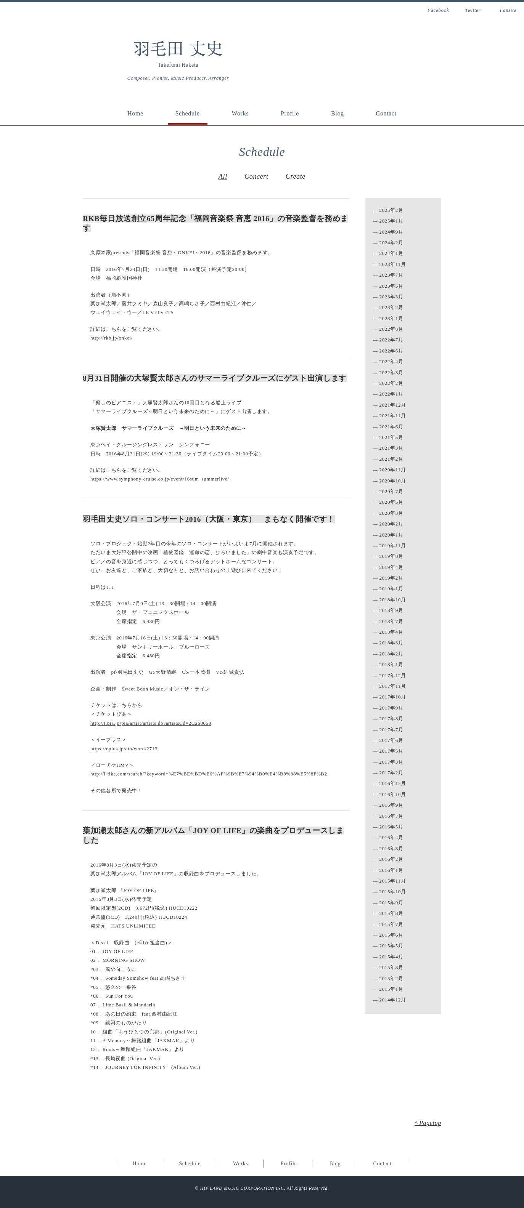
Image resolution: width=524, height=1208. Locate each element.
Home (135, 113)
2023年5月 (391, 286)
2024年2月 (391, 242)
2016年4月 (391, 837)
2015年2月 (391, 978)
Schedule (187, 113)
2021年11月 (392, 415)
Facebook (438, 10)
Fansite (508, 10)
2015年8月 (391, 913)
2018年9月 (391, 610)
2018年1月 (391, 664)
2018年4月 (391, 632)
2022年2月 (391, 383)
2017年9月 (391, 708)
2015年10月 (392, 891)
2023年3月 (391, 297)
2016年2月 (391, 859)
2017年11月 (392, 686)
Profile (290, 113)
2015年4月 (391, 957)
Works (240, 113)
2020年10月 (392, 481)
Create (295, 176)
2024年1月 (391, 253)
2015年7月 (391, 924)
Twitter (473, 10)
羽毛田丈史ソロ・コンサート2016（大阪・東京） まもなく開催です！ (209, 519)
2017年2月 (391, 772)
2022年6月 (391, 351)
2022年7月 (391, 340)
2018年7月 (391, 621)
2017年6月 (391, 740)
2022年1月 (391, 394)
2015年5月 (391, 945)
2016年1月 (391, 870)
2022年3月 (391, 372)
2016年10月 (392, 794)
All (223, 176)
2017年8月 (391, 718)
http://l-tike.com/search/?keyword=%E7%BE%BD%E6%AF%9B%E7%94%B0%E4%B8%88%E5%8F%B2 (208, 774)
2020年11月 (392, 470)
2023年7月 (391, 275)
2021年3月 (391, 448)
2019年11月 (392, 545)
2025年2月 (391, 210)
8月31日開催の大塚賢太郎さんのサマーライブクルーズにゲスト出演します (215, 378)
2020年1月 (391, 535)
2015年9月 (391, 902)
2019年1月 (391, 588)
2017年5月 (391, 751)
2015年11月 (392, 881)
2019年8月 (391, 556)
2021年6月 (391, 426)
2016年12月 (392, 783)
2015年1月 (391, 989)
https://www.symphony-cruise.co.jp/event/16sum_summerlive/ (159, 479)
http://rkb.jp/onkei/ (111, 338)
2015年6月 (391, 935)
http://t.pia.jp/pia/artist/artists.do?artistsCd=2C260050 (150, 723)
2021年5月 (391, 437)
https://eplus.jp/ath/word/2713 (124, 748)
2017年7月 (391, 729)
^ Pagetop (428, 1123)
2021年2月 (391, 459)
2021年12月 (392, 405)
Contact (386, 113)
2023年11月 (392, 264)
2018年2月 (391, 654)
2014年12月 (392, 1000)
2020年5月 (391, 502)
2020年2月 (391, 524)
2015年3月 (391, 967)
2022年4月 (391, 361)
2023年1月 (391, 318)
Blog (337, 113)
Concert (256, 176)
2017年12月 (392, 675)
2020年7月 (391, 491)
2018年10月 (392, 599)
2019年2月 (391, 578)
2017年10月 (392, 697)
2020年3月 (391, 513)
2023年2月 (391, 307)
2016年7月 (391, 816)
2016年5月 (391, 827)
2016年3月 (391, 848)
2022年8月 (391, 329)
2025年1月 (391, 221)
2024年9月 (391, 232)
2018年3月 (391, 643)
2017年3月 (391, 762)
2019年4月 (391, 567)
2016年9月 (391, 805)
